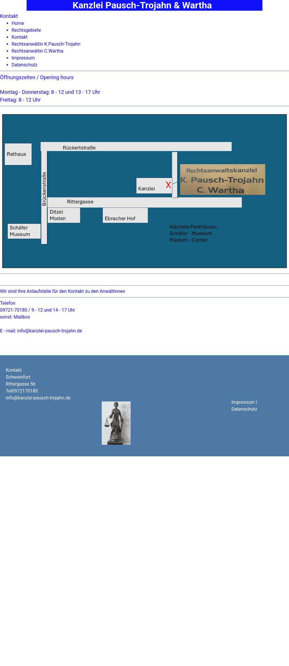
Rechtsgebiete (26, 30)
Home (18, 23)
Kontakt (19, 37)
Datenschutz (24, 65)
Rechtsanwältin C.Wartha (37, 51)
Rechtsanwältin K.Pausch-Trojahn (46, 44)
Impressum (23, 58)
